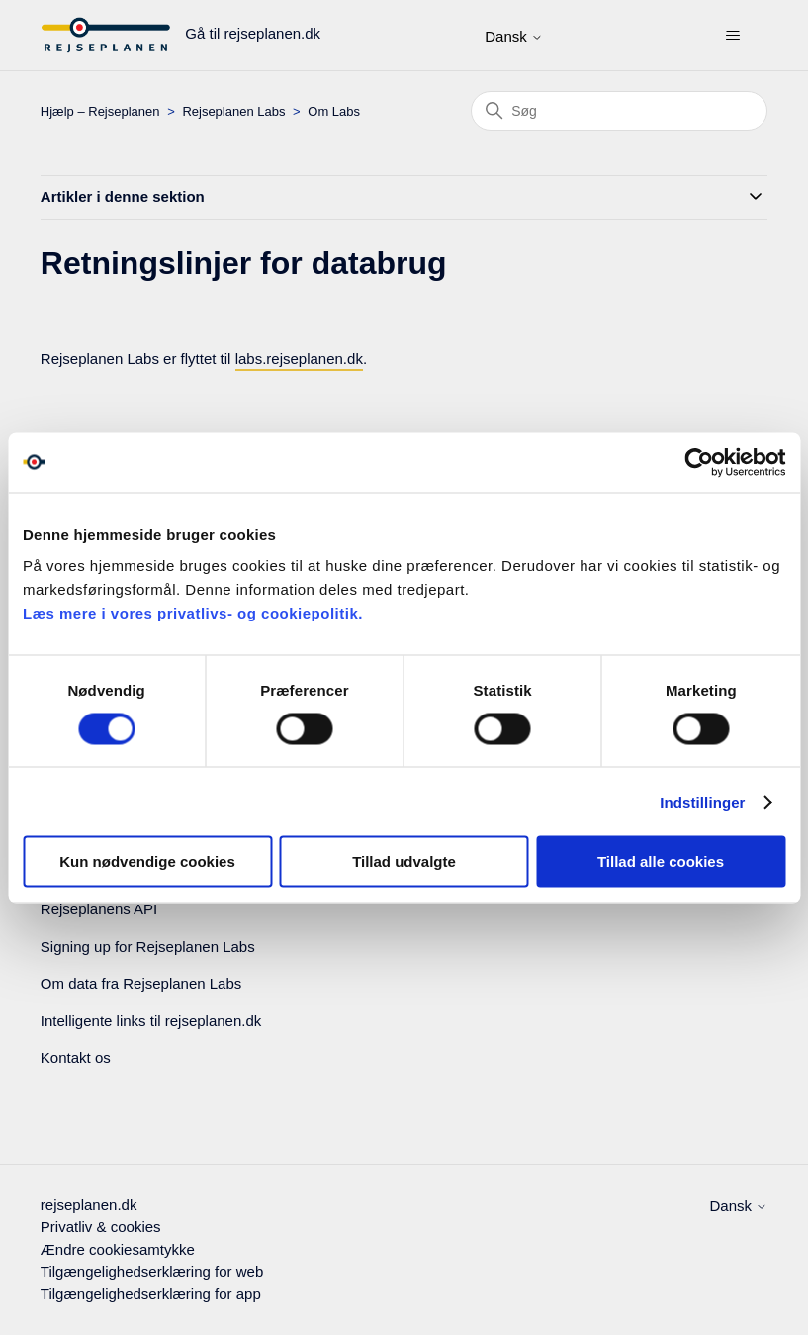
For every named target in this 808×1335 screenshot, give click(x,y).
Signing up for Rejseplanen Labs (148, 946)
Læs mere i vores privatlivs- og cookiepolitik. (193, 613)
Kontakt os (76, 1057)
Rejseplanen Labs (233, 111)
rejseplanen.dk (89, 1204)
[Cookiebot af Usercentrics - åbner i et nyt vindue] (698, 462)
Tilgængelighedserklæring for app (151, 1294)
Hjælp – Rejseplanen (100, 111)
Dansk (514, 36)
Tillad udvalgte (404, 861)
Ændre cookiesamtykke (118, 1249)
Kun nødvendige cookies (147, 861)
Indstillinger (702, 801)
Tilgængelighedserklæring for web (152, 1271)
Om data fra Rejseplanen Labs (141, 983)
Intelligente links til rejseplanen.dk (151, 1020)
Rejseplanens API (99, 909)
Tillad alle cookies (660, 861)
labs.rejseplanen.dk (299, 358)
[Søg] (619, 111)
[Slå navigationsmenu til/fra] (732, 35)
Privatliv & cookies (101, 1226)
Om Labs (334, 111)
